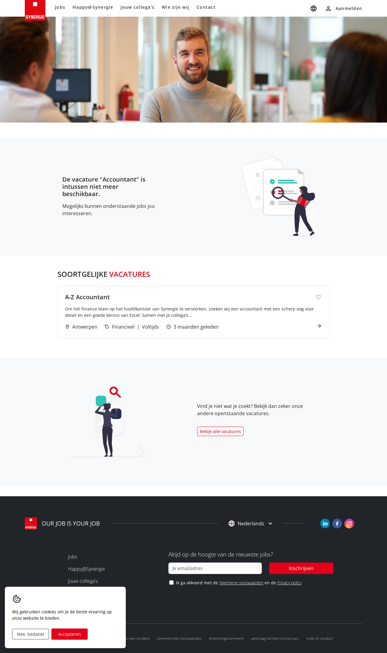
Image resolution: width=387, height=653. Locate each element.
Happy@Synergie (93, 7)
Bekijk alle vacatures (220, 431)
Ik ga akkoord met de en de (239, 583)
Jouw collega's (138, 7)
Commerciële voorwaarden (179, 638)
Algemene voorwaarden (241, 583)
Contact (206, 7)
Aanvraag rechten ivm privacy (275, 638)
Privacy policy (289, 583)
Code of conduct (319, 638)
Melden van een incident (129, 638)
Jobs (60, 7)
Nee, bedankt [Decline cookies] (30, 634)
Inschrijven (301, 568)
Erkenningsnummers (226, 638)
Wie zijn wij (175, 7)
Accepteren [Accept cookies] (69, 634)
